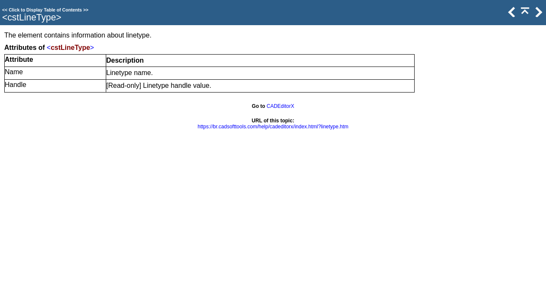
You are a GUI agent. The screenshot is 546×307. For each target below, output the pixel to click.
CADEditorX (280, 106)
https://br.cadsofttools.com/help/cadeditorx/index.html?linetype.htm (273, 127)
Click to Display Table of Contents (45, 9)
